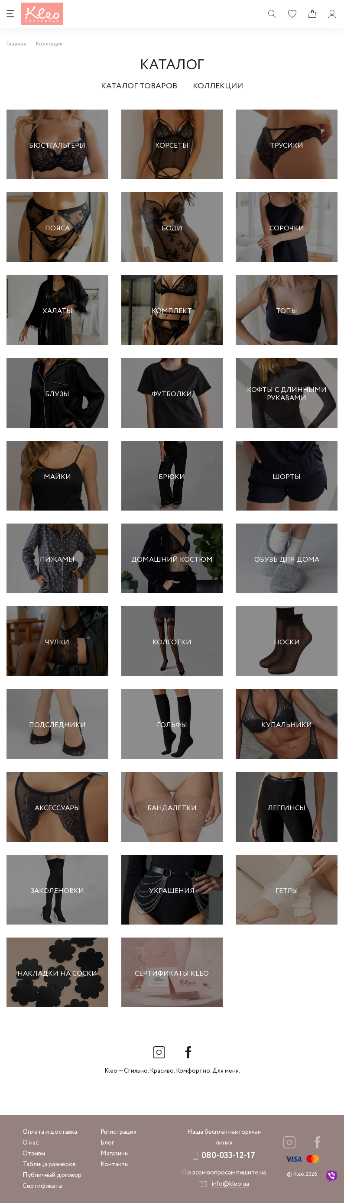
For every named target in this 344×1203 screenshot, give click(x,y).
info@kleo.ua (230, 1184)
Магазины (115, 1153)
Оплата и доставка (50, 1132)
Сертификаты (42, 1186)
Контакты (115, 1164)
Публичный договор (52, 1175)
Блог (107, 1143)
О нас (31, 1143)
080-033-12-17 (228, 1155)
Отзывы (34, 1153)
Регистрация (118, 1132)
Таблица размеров (49, 1164)
